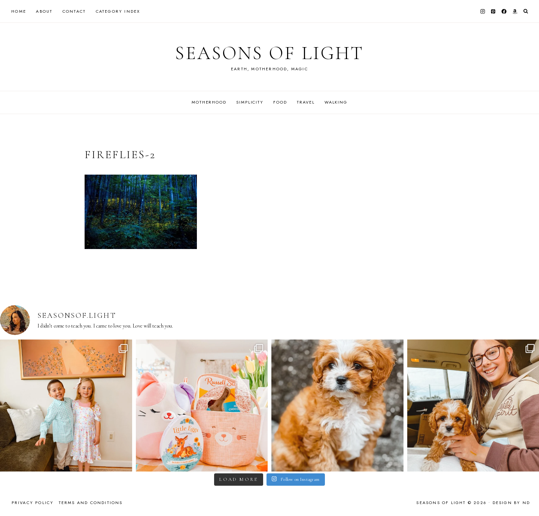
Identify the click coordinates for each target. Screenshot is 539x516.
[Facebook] (504, 11)
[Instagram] (482, 11)
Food (280, 102)
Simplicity (250, 102)
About (44, 11)
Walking (336, 102)
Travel (305, 102)
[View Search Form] (525, 11)
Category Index (118, 11)
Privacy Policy (33, 503)
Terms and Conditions (91, 503)
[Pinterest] (493, 11)
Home (18, 11)
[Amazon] (515, 11)
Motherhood (209, 102)
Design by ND (511, 503)
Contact (74, 11)
